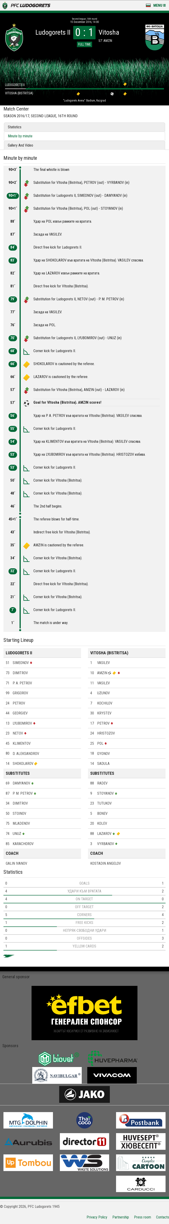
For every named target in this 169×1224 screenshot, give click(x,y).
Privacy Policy (97, 1217)
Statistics (14, 127)
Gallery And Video (20, 145)
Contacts (162, 1217)
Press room (142, 1217)
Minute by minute (20, 136)
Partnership (120, 1217)
